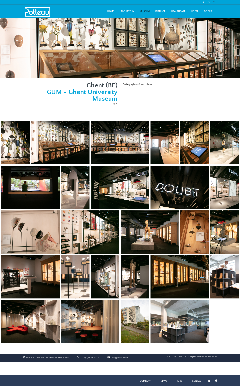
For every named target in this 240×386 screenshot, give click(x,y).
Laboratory (127, 11)
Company (145, 381)
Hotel (194, 11)
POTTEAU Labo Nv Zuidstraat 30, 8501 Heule (47, 357)
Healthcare (178, 11)
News (163, 381)
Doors (208, 11)
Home (110, 11)
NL (203, 2)
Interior (160, 11)
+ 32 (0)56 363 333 (90, 357)
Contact (197, 381)
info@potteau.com (119, 357)
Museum (145, 11)
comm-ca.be (211, 357)
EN (214, 2)
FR (209, 2)
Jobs (179, 381)
